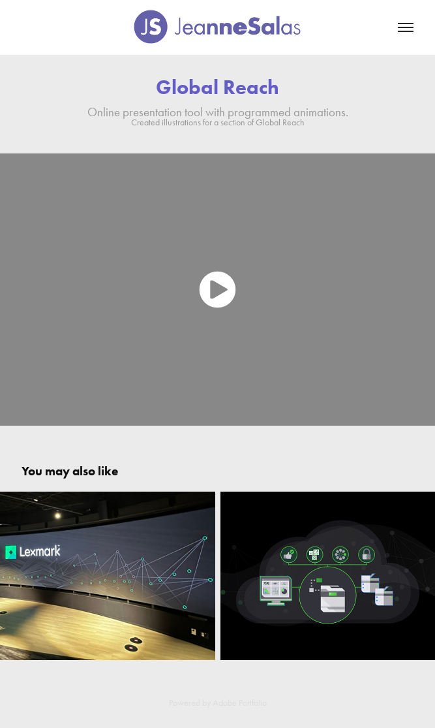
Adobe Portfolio (240, 702)
